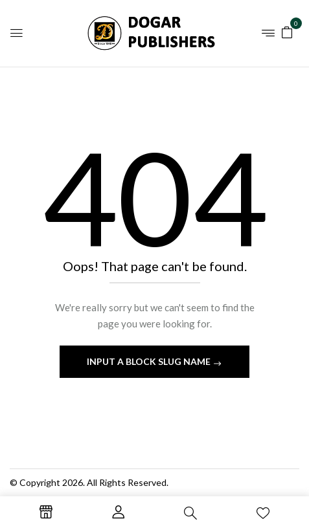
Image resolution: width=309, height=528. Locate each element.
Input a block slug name (149, 361)
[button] (287, 31)
